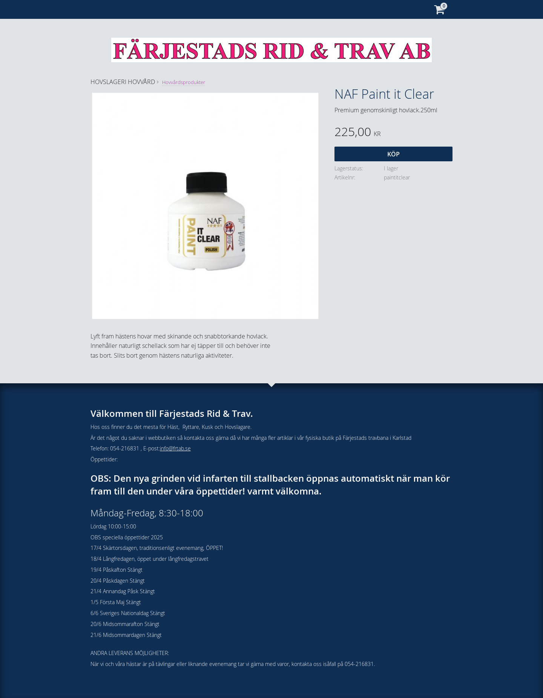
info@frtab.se (175, 448)
